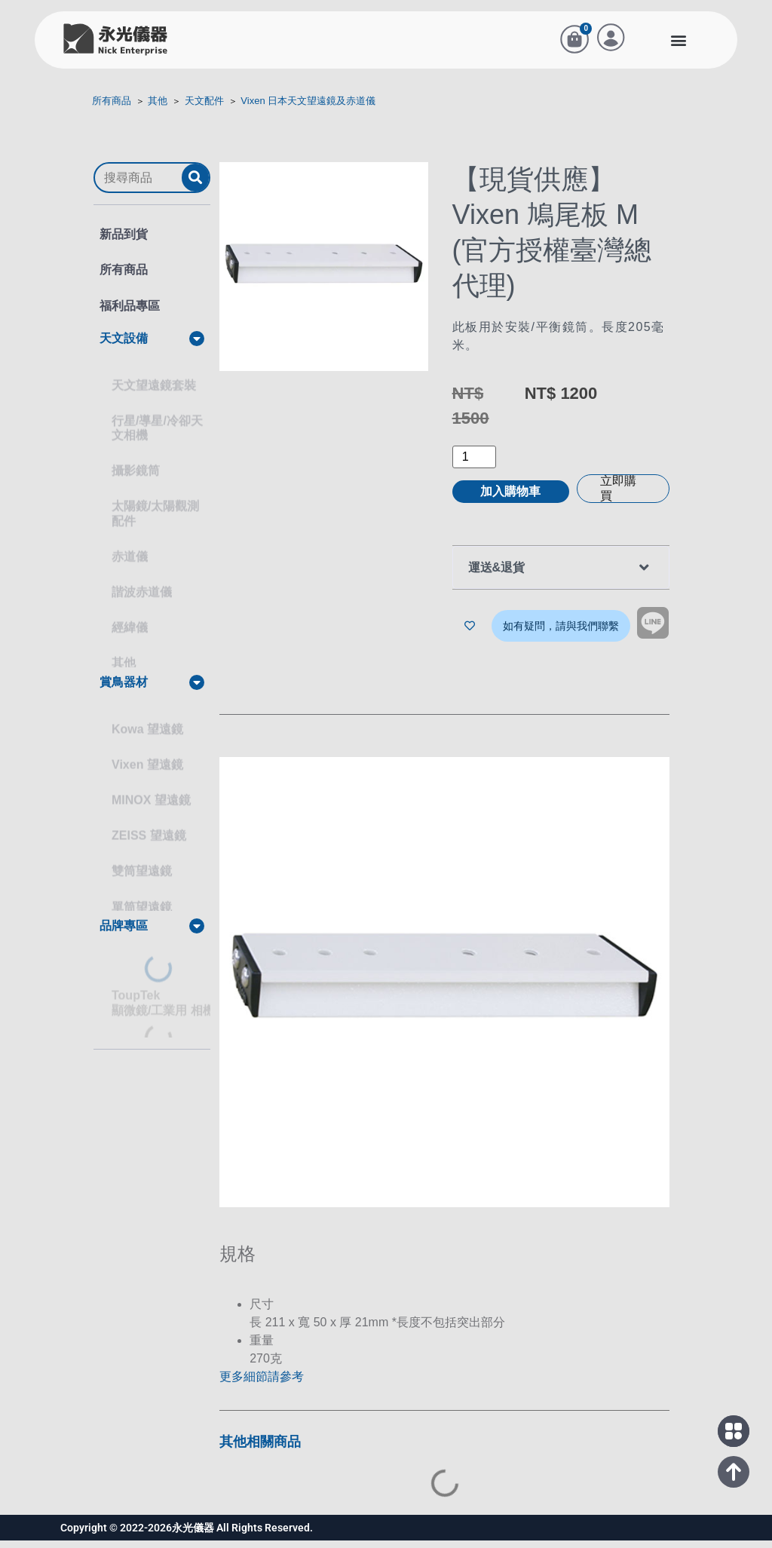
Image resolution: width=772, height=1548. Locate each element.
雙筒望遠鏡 (142, 866)
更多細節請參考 (261, 1384)
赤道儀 (130, 551)
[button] (678, 44)
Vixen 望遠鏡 (147, 759)
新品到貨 (124, 243)
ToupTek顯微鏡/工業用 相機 (163, 998)
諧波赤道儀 (142, 587)
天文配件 (204, 109)
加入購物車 (510, 500)
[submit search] (195, 187)
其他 (157, 109)
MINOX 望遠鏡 (151, 795)
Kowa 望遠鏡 (147, 723)
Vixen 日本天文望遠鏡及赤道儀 (307, 109)
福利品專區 (130, 314)
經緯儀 (130, 622)
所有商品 (111, 109)
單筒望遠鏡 (142, 901)
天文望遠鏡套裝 (154, 380)
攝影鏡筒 (136, 465)
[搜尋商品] (138, 186)
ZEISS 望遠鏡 (149, 830)
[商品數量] (474, 466)
